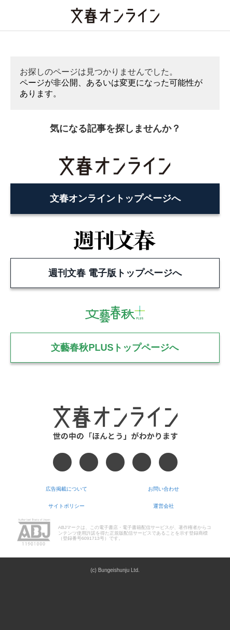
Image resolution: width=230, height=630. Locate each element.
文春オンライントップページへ (115, 198)
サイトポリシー (66, 506)
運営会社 (163, 506)
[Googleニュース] (141, 462)
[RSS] (168, 462)
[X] (88, 462)
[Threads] (115, 462)
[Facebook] (62, 462)
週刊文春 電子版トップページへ (115, 273)
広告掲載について (66, 489)
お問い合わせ (163, 489)
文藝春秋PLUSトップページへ (115, 347)
